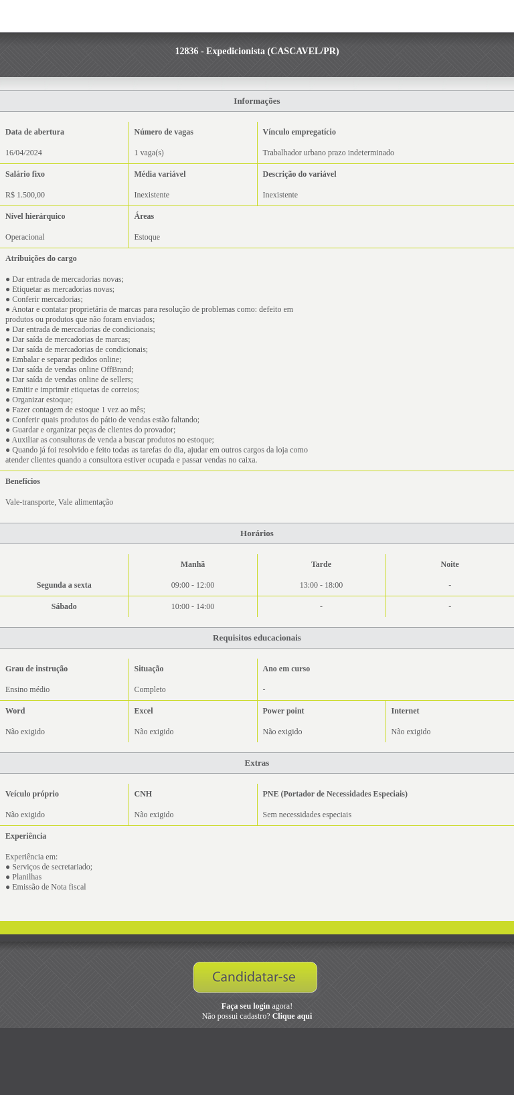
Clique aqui (292, 1016)
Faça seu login (246, 1006)
